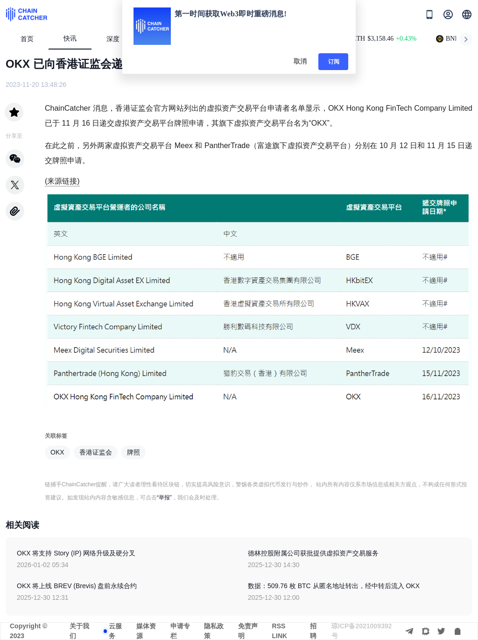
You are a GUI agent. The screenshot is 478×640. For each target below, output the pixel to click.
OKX (57, 452)
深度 (116, 39)
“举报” (164, 497)
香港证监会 (95, 452)
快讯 (70, 38)
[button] (466, 14)
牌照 (133, 452)
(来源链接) (62, 181)
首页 (27, 39)
